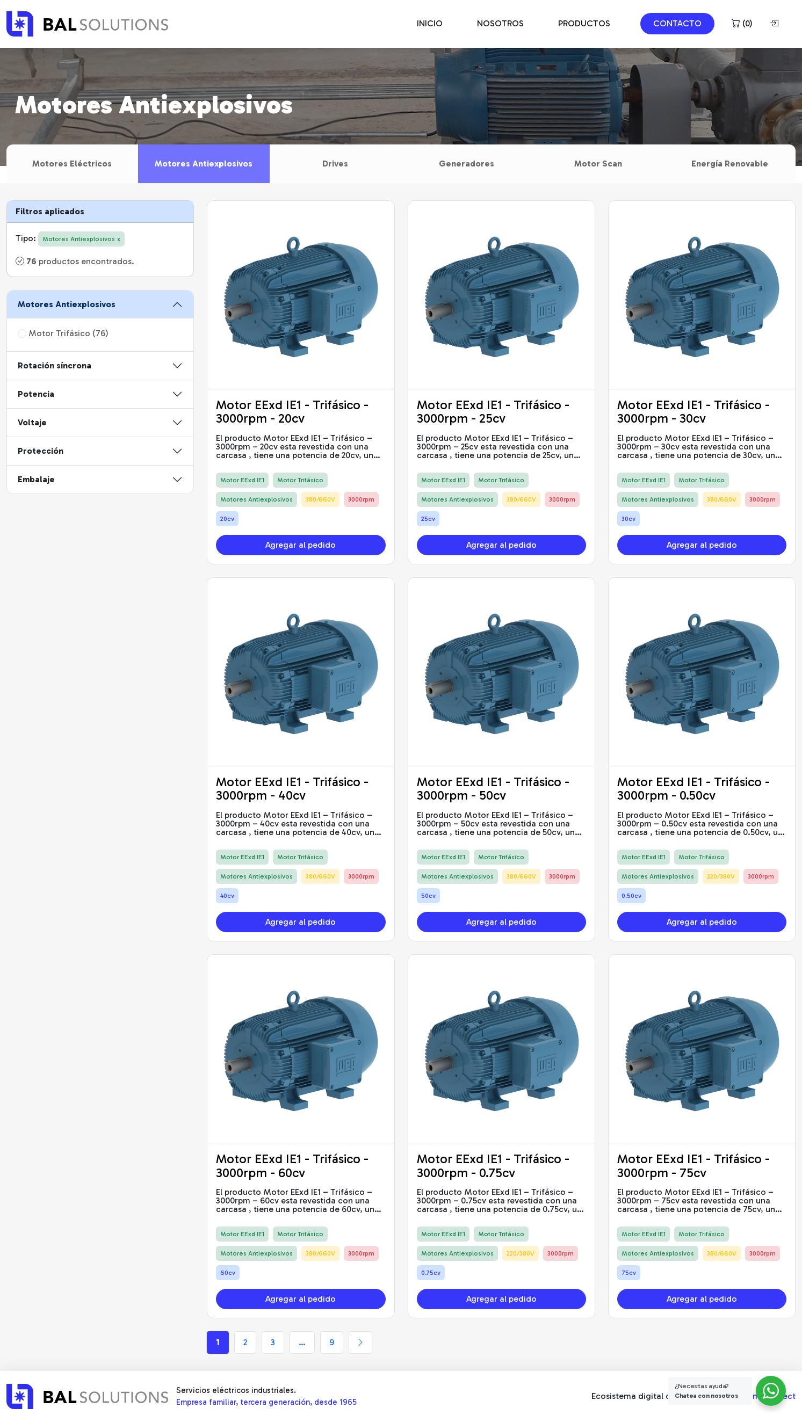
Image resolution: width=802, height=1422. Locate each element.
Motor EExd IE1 (242, 480)
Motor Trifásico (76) (63, 333)
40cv (227, 896)
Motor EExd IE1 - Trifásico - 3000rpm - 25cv (493, 411)
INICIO (430, 23)
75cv (629, 1272)
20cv (227, 519)
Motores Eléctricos (72, 163)
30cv (628, 519)
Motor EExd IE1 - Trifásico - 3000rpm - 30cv (693, 411)
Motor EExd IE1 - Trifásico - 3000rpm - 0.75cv (493, 1165)
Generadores (466, 163)
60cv (227, 1272)
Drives (335, 163)
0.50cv (631, 896)
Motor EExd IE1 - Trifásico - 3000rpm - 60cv (292, 1165)
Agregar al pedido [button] (300, 545)
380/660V (320, 499)
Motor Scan (598, 163)
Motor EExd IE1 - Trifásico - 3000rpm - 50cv (493, 788)
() (742, 23)
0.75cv (430, 1272)
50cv (428, 896)
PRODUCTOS (584, 23)
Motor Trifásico (300, 480)
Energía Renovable (729, 163)
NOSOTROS (500, 23)
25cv (428, 519)
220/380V (721, 876)
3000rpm (361, 499)
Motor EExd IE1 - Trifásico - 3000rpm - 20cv (292, 411)
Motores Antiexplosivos (203, 163)
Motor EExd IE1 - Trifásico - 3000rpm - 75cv (693, 1165)
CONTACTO (677, 23)
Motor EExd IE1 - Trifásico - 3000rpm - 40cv (292, 788)
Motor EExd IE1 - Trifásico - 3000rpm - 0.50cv (693, 788)
